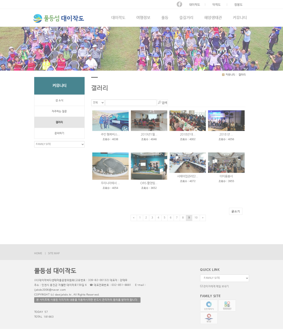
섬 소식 (59, 100)
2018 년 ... (226, 134)
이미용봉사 (226, 176)
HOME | (40, 253)
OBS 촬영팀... (149, 183)
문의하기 (59, 133)
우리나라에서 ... (110, 183)
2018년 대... (188, 134)
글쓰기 (235, 211)
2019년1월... (149, 134)
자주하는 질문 (59, 111)
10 (196, 217)
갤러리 (59, 122)
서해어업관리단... (187, 176)
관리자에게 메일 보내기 (214, 286)
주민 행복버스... (110, 134)
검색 (162, 102)
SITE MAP (54, 253)
